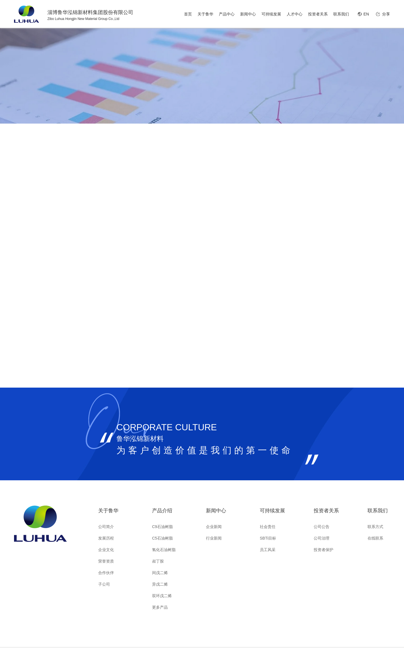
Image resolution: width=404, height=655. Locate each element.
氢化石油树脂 (164, 549)
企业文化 (106, 549)
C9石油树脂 (162, 526)
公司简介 (106, 526)
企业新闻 (214, 526)
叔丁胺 (158, 561)
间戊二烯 (160, 572)
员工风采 (268, 549)
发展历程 (106, 538)
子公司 (104, 584)
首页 (188, 14)
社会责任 (268, 526)
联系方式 (375, 526)
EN (366, 14)
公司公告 (321, 526)
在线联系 (375, 538)
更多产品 (160, 607)
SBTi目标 (268, 538)
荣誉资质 (106, 561)
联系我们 (341, 14)
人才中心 (294, 14)
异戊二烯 (160, 584)
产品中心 (227, 14)
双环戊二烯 (162, 595)
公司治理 (321, 538)
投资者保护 (323, 549)
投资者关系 (318, 14)
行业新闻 (214, 538)
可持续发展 (271, 14)
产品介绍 (162, 510)
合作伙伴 (106, 572)
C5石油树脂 (162, 538)
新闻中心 (248, 14)
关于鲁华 (205, 14)
